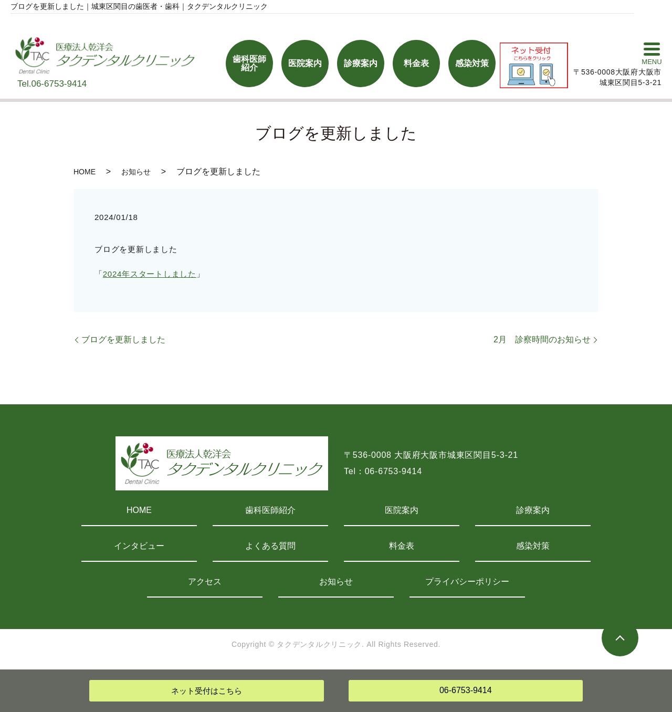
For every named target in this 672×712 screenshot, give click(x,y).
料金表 (401, 545)
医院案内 (401, 510)
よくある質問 (270, 545)
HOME (85, 171)
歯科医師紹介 (270, 510)
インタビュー (139, 545)
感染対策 (533, 545)
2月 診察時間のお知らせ (542, 339)
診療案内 (533, 510)
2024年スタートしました (149, 273)
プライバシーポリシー (467, 581)
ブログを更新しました (123, 339)
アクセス (205, 581)
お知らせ (136, 171)
